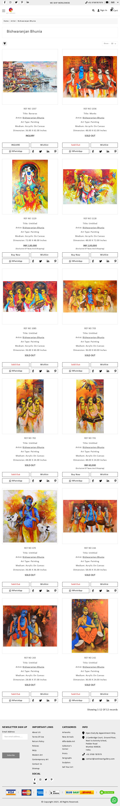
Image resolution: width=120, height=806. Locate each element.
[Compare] (105, 2)
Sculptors (66, 763)
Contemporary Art (40, 759)
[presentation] (19, 745)
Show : (107, 43)
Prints (65, 754)
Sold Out (75, 145)
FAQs (34, 750)
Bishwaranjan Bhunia (33, 118)
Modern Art (37, 755)
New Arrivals (68, 737)
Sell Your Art (67, 767)
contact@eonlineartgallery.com (100, 759)
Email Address (8, 732)
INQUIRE (15, 145)
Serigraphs (67, 758)
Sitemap (36, 769)
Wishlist (44, 145)
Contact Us (37, 764)
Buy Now (15, 255)
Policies (35, 746)
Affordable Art (68, 741)
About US (36, 732)
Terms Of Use (38, 737)
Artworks (66, 732)
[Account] (101, 10)
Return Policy (38, 741)
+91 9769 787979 (94, 754)
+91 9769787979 (94, 2)
